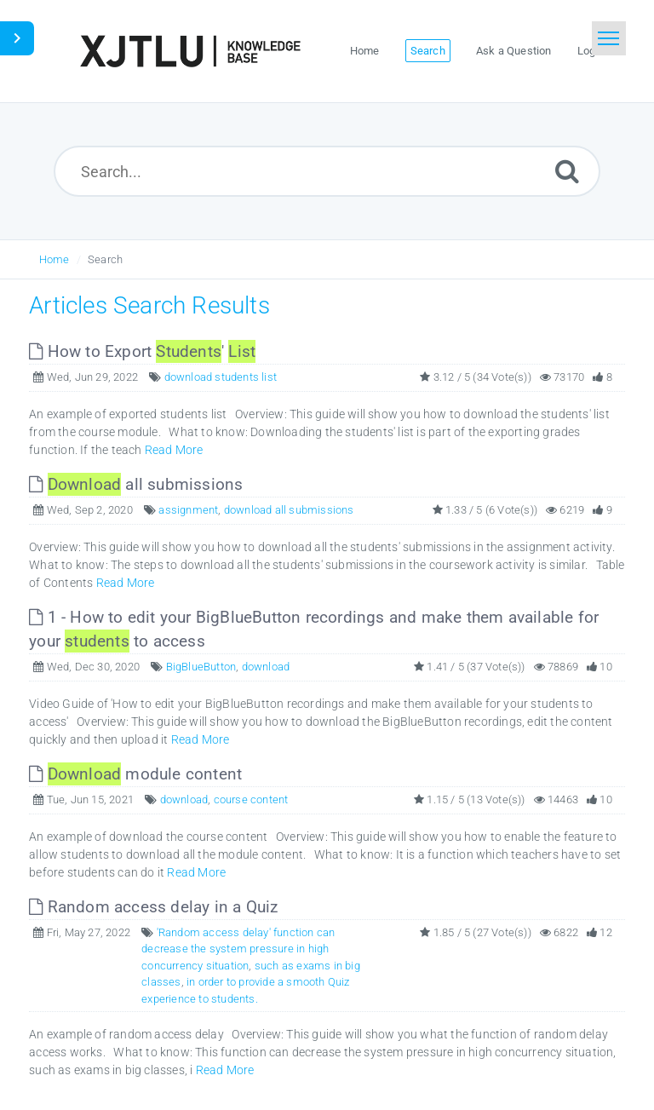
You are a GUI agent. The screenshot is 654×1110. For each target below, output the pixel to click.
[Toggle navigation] (609, 38)
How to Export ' (142, 351)
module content (135, 774)
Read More (174, 450)
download (266, 666)
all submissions (136, 484)
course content (251, 799)
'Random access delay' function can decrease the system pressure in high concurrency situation (238, 949)
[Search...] (327, 171)
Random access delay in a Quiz (153, 907)
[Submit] (567, 171)
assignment (188, 509)
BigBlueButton (201, 666)
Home (54, 259)
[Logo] (190, 51)
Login (591, 50)
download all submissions (289, 509)
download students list (220, 377)
